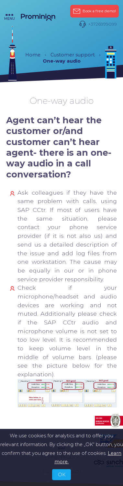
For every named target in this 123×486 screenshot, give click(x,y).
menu (9, 17)
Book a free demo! (94, 11)
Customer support (72, 55)
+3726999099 (98, 24)
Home (32, 55)
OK (61, 475)
